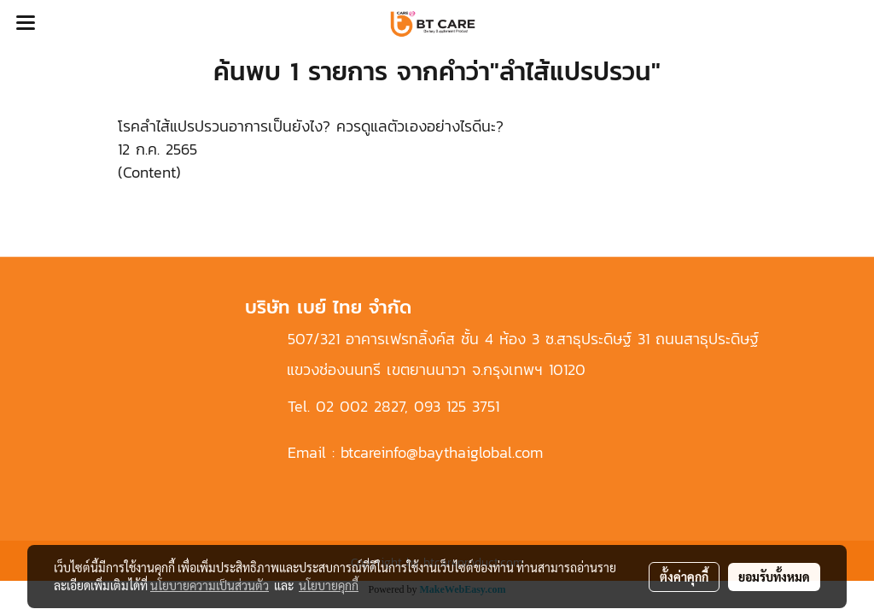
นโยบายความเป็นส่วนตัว (209, 585)
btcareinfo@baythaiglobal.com (442, 452)
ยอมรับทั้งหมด (774, 576)
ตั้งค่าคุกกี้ (684, 576)
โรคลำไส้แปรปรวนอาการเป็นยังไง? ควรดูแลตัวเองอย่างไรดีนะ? (311, 126)
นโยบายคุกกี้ (328, 585)
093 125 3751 (456, 406)
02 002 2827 (360, 406)
